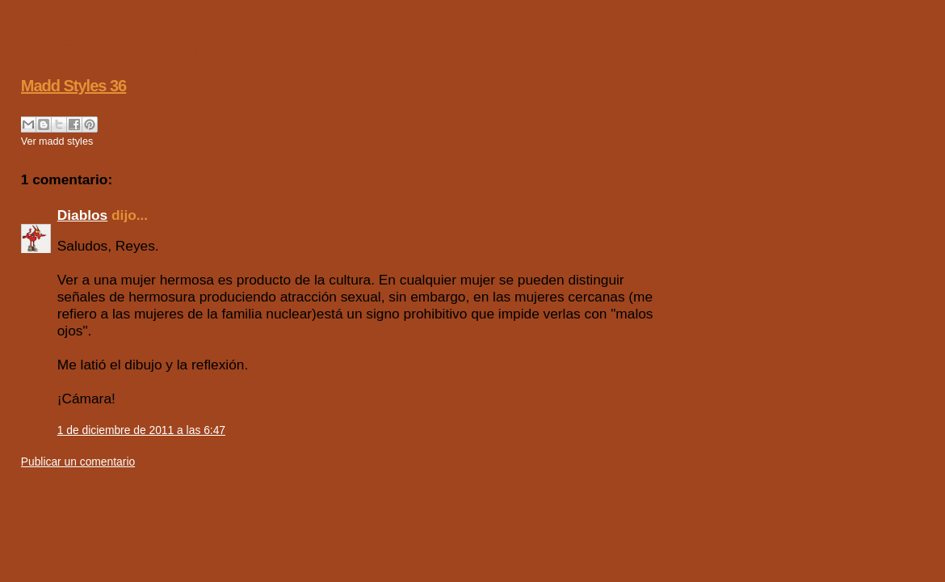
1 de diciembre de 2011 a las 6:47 (141, 430)
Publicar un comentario (78, 461)
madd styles (66, 141)
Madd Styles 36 (74, 86)
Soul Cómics (161, 54)
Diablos (82, 215)
